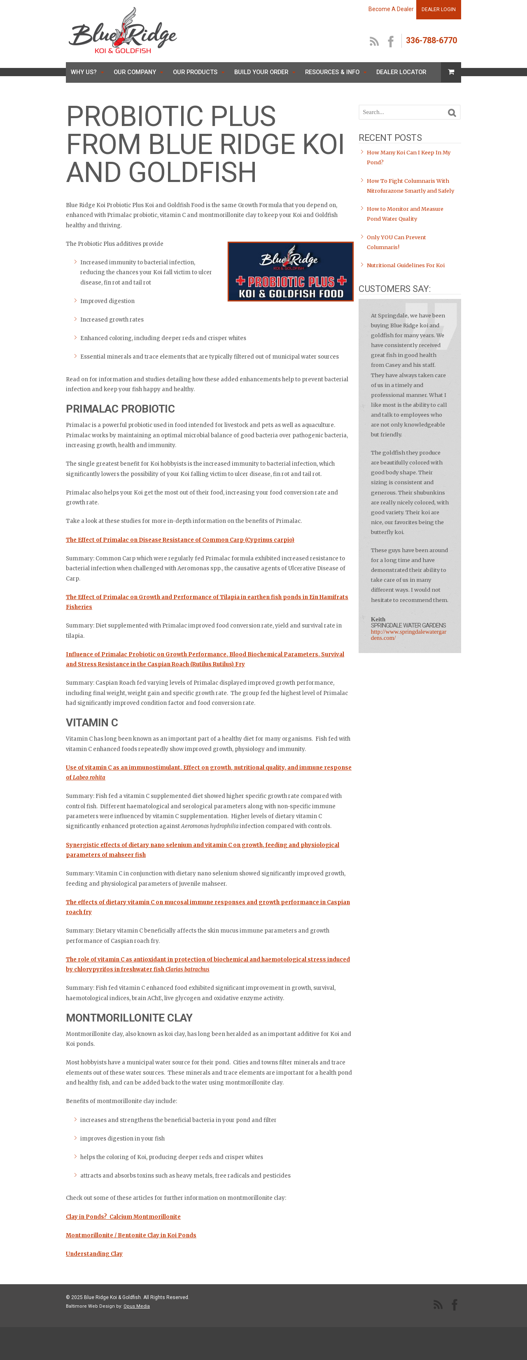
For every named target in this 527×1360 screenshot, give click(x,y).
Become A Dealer (391, 9)
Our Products (195, 72)
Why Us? (84, 72)
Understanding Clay (94, 1253)
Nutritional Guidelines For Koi (406, 265)
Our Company (135, 72)
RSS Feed (374, 42)
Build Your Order (261, 72)
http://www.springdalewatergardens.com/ (408, 634)
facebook (391, 42)
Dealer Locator (401, 72)
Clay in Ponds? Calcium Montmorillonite (123, 1216)
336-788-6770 (431, 40)
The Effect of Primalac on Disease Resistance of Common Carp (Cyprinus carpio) (180, 540)
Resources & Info (332, 72)
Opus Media (137, 1306)
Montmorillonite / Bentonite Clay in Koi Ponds (131, 1235)
